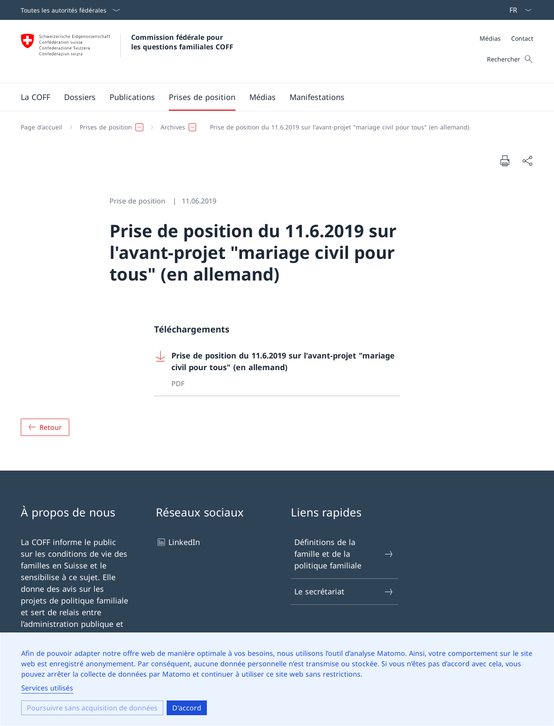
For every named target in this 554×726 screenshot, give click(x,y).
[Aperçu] (45, 427)
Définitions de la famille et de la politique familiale (344, 554)
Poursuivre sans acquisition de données (92, 708)
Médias (490, 38)
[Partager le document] (527, 160)
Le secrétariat (344, 591)
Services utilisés (47, 688)
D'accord (186, 708)
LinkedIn (178, 542)
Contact (522, 38)
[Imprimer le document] (504, 160)
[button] (35, 97)
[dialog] (277, 679)
